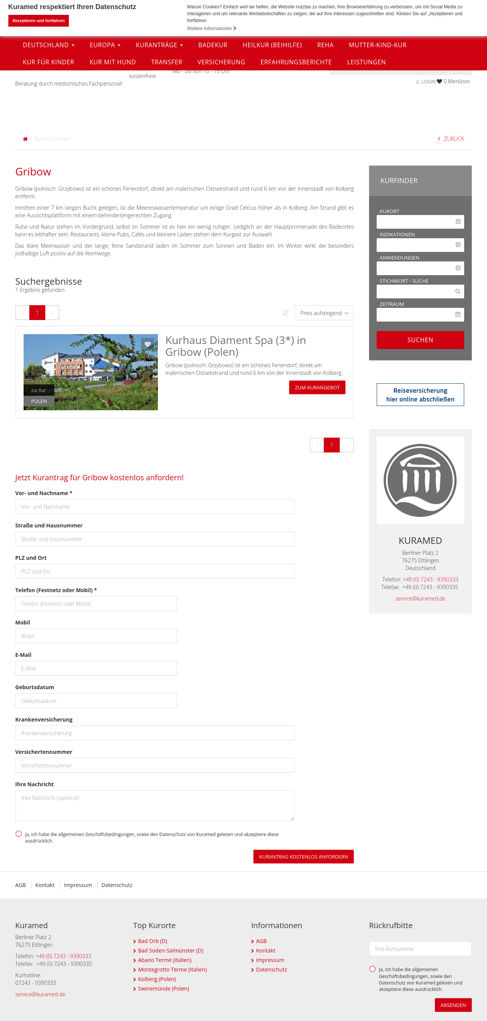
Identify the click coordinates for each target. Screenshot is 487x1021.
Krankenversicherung (44, 719)
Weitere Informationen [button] (212, 28)
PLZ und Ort (31, 557)
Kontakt (45, 885)
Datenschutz (117, 885)
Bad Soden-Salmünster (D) (170, 950)
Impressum (78, 885)
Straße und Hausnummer (49, 525)
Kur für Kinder (48, 119)
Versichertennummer (43, 751)
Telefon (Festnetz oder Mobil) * (56, 590)
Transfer (166, 119)
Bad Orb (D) (152, 941)
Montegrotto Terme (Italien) (172, 969)
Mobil (22, 622)
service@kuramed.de (420, 598)
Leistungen (366, 119)
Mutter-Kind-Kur (378, 101)
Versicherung (221, 119)
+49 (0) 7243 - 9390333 (431, 579)
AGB (20, 885)
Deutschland (49, 101)
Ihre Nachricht (34, 784)
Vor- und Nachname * (43, 493)
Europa (105, 101)
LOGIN (425, 81)
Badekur (213, 101)
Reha (325, 101)
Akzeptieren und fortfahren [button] (38, 20)
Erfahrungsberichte (296, 119)
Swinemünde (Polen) (163, 988)
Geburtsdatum (34, 687)
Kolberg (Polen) (157, 979)
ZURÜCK (451, 138)
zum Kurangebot (317, 387)
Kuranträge (159, 101)
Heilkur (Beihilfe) (272, 101)
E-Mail (23, 654)
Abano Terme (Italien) (164, 960)
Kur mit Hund (112, 119)
